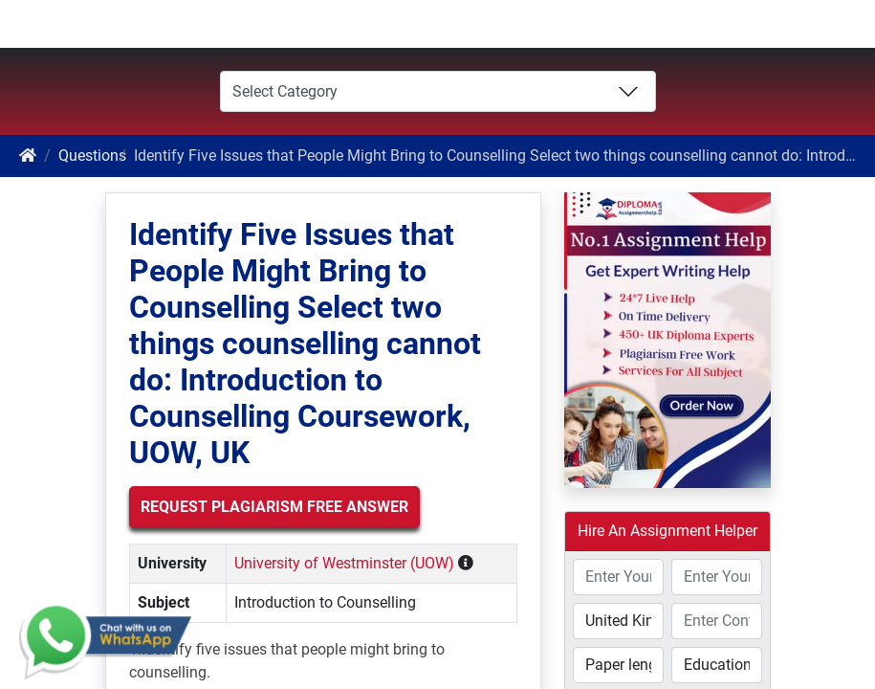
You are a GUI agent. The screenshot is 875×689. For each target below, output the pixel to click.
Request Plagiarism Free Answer (274, 507)
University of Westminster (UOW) (344, 563)
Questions (92, 155)
